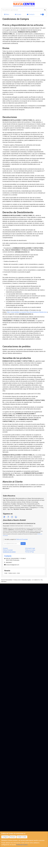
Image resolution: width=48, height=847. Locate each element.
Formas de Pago (29, 552)
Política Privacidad (8, 550)
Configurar (5, 836)
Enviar (23, 543)
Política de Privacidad (22, 539)
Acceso (18, 14)
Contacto (30, 14)
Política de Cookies (22, 844)
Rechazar (12, 836)
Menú (6, 14)
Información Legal (30, 548)
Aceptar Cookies (21, 836)
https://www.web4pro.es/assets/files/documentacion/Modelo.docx (27, 312)
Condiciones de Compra (9, 552)
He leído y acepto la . (16, 539)
